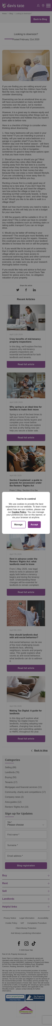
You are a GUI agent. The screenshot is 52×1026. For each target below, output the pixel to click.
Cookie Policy (19, 512)
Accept (34, 524)
